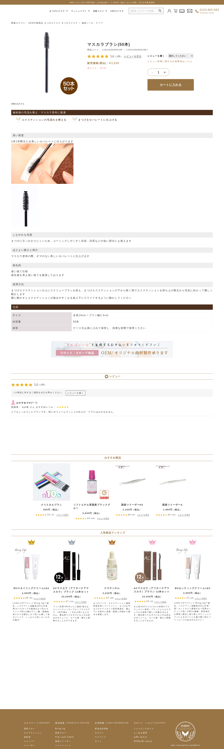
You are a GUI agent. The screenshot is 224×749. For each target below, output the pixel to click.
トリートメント (32, 711)
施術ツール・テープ (92, 22)
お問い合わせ (140, 698)
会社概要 (12, 737)
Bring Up (60, 690)
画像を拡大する (17, 103)
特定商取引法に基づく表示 (57, 737)
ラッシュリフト (80, 11)
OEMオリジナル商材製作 (68, 723)
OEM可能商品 (35, 22)
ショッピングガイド (144, 690)
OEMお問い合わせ (143, 702)
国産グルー (29, 690)
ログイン (99, 694)
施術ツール (29, 715)
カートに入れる (171, 83)
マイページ (100, 698)
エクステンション (33, 694)
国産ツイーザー (63, 702)
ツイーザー (29, 707)
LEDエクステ (117, 11)
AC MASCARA (63, 711)
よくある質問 (140, 694)
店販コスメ (100, 11)
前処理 (27, 698)
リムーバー (29, 702)
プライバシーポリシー (85, 737)
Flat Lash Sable (64, 698)
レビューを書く (156, 54)
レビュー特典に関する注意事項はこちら (169, 60)
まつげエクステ (58, 11)
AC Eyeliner (62, 715)
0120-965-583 (209, 11)
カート (98, 702)
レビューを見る (132, 55)
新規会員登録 (101, 690)
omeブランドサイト (31, 737)
